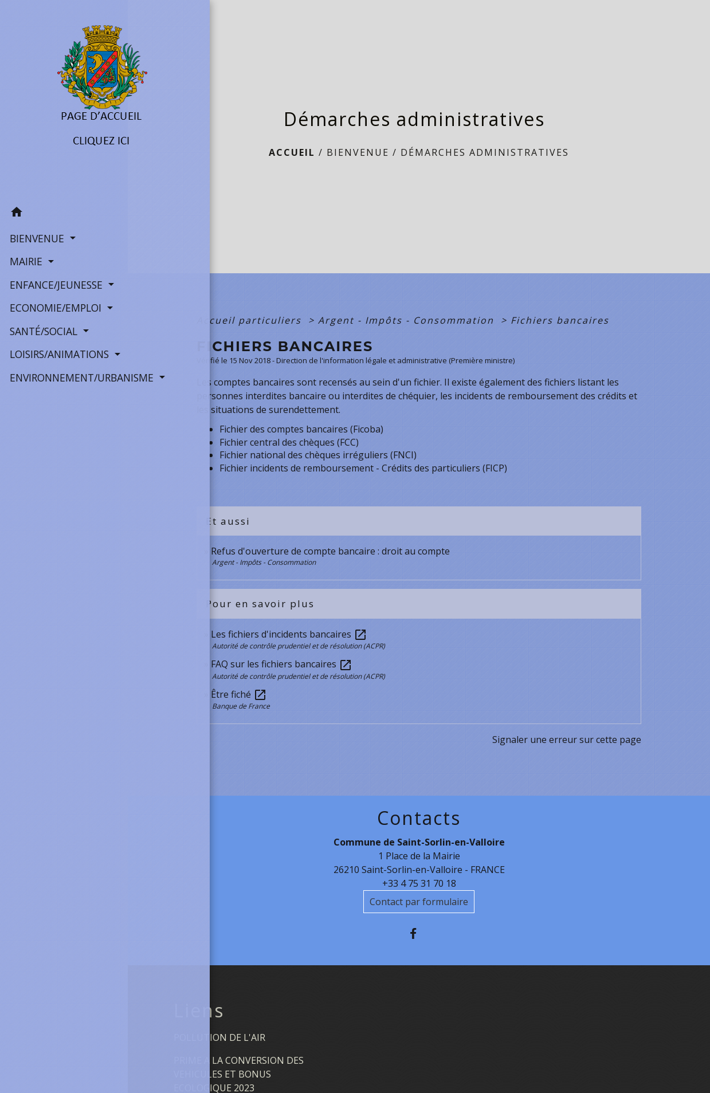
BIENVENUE (358, 152)
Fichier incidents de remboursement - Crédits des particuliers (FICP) (363, 468)
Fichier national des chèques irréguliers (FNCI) (318, 455)
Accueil (292, 152)
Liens (199, 1010)
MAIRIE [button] (26, 255)
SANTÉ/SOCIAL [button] (44, 324)
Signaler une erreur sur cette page (566, 739)
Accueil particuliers (251, 320)
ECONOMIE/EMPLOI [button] (56, 301)
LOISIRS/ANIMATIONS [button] (60, 347)
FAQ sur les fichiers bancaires (281, 664)
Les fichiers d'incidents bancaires (289, 634)
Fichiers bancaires (560, 320)
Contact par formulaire (419, 901)
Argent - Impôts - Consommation (407, 320)
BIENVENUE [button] (37, 231)
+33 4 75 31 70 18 (419, 883)
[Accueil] (64, 97)
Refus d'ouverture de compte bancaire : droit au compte (330, 551)
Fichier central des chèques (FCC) (289, 442)
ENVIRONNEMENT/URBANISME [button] (64, 371)
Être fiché (239, 694)
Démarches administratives (485, 152)
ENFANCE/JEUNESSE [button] (56, 278)
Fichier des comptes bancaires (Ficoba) (301, 429)
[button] (64, 207)
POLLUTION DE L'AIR (219, 1037)
